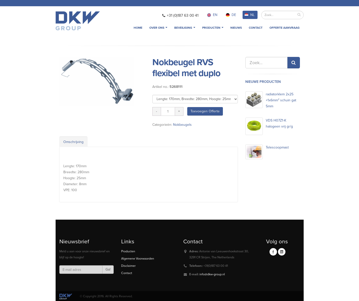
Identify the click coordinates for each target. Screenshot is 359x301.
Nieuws (236, 27)
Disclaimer (128, 266)
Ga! (107, 269)
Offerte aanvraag (284, 27)
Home (138, 27)
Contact (256, 27)
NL (250, 15)
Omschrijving (73, 142)
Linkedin (281, 252)
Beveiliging (184, 27)
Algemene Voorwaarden (137, 259)
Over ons (158, 27)
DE (231, 15)
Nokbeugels (182, 125)
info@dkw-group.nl (212, 274)
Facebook (273, 252)
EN (212, 15)
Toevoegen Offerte (205, 111)
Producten (212, 27)
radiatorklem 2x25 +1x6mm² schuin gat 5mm (281, 100)
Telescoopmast (277, 147)
